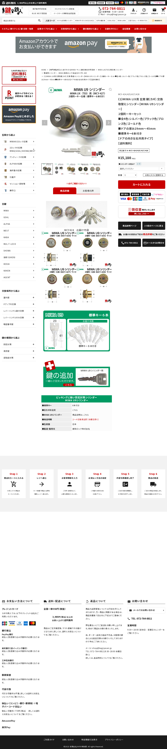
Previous (44, 122)
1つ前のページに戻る (153, 225)
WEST (6, 230)
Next (108, 122)
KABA (6, 237)
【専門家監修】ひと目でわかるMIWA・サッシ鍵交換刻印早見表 (72, 70)
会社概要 (126, 28)
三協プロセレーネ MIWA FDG (137, 20)
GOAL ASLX (111, 20)
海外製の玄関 (12, 170)
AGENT (7, 277)
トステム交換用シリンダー (65, 20)
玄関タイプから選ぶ (46, 28)
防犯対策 (8, 344)
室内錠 (7, 297)
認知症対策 (9, 357)
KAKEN (7, 270)
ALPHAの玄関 (12, 164)
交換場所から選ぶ (69, 28)
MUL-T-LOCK (10, 244)
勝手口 (9, 190)
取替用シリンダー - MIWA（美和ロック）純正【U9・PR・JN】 (65, 73)
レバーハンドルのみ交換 (14, 317)
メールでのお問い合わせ (142, 610)
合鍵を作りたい (111, 28)
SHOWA (7, 250)
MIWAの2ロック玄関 (15, 141)
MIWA (6, 210)
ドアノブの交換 (10, 304)
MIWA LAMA (122, 20)
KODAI (7, 264)
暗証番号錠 (9, 324)
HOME (43, 70)
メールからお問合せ (153, 243)
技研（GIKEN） (10, 257)
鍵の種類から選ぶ (91, 28)
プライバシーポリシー (111, 739)
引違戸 (9, 177)
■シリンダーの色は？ (130, 164)
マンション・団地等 (14, 184)
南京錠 (7, 351)
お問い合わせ (140, 28)
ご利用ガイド (52, 739)
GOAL (6, 217)
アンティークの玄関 (14, 157)
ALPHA (7, 224)
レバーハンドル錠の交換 (14, 310)
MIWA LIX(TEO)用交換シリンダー (110, 70)
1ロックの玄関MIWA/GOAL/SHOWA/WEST (19, 149)
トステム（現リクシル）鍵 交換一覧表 (17, 28)
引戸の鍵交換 (100, 20)
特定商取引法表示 (88, 739)
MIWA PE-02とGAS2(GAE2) (84, 20)
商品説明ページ (130, 225)
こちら (75, 410)
